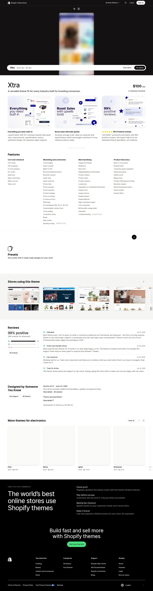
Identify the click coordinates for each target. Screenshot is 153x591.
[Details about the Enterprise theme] (129, 536)
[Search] (125, 2)
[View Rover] (85, 337)
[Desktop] (74, 8)
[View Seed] (122, 337)
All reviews (13, 440)
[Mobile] (78, 8)
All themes (26, 484)
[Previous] (139, 368)
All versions (58, 479)
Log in (132, 3)
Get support (13, 484)
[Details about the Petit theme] (23, 536)
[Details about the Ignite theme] (94, 536)
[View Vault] (98, 337)
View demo (127, 152)
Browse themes (112, 3)
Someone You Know (137, 175)
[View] (23, 385)
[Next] (143, 368)
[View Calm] (110, 337)
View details (47, 479)
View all (131, 508)
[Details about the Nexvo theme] (59, 536)
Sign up (141, 3)
